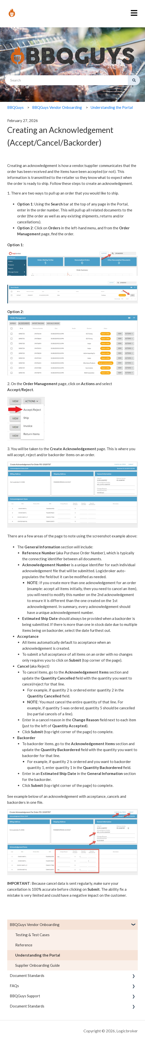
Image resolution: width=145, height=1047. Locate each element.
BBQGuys (15, 107)
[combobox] (66, 80)
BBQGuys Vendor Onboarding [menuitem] (35, 924)
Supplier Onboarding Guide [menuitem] (37, 965)
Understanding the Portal (112, 107)
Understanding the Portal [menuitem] (37, 955)
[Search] (134, 80)
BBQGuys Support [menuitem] (25, 996)
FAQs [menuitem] (14, 985)
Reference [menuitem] (23, 945)
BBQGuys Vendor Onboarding (57, 107)
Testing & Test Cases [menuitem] (32, 934)
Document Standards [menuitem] (27, 975)
